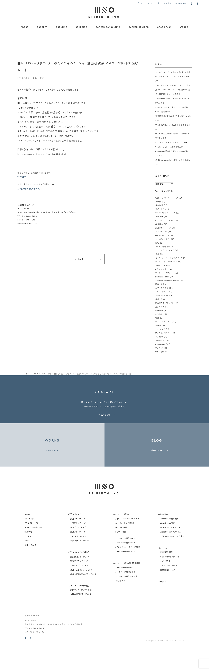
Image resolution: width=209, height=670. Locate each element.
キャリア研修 (165, 585)
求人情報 (159, 335)
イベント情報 (160, 291)
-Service (162, 571)
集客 (157, 242)
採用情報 (168, 3)
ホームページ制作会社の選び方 (128, 600)
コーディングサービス (168, 589)
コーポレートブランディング (166, 261)
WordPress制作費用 (169, 542)
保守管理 (159, 309)
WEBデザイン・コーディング (166, 197)
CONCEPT (42, 27)
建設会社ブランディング (80, 580)
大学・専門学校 (161, 287)
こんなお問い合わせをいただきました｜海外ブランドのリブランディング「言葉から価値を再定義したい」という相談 (172, 89)
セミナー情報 (38, 77)
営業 (157, 253)
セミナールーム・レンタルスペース (168, 257)
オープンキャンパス (163, 320)
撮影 (157, 317)
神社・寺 (158, 298)
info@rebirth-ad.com (27, 223)
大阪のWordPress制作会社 (172, 560)
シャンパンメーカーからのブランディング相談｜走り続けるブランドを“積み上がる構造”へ (173, 76)
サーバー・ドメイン (162, 294)
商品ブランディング (78, 555)
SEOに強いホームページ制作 (127, 571)
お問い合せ (160, 339)
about (28, 538)
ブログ (139, 3)
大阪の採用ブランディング (81, 618)
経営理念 (159, 223)
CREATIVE (61, 27)
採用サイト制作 (121, 551)
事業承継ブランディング (80, 564)
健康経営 (159, 205)
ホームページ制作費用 (124, 591)
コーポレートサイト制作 (124, 547)
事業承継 (159, 216)
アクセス (28, 560)
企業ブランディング (78, 547)
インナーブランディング (164, 220)
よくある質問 (120, 604)
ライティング (160, 328)
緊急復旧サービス (167, 593)
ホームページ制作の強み (125, 566)
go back (88, 259)
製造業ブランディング (79, 585)
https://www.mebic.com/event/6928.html (43, 154)
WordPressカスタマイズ (170, 555)
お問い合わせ (181, 3)
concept (30, 542)
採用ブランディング (163, 227)
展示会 (158, 201)
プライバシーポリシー (33, 551)
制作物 (158, 324)
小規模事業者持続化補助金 (167, 279)
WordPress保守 (167, 547)
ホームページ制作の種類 (125, 562)
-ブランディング (74, 538)
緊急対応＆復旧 (162, 276)
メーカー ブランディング (80, 589)
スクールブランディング (164, 250)
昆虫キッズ (159, 305)
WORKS (184, 27)
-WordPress (164, 538)
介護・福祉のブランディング (81, 593)
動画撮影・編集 (166, 576)
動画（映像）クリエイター (165, 302)
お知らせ (159, 313)
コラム (157, 350)
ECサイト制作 (121, 555)
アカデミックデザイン (163, 331)
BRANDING (81, 27)
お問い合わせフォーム (28, 188)
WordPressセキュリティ (170, 551)
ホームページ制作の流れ (125, 575)
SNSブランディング (78, 560)
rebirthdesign (162, 235)
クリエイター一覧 (153, 3)
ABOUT (25, 27)
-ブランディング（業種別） (78, 576)
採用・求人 (159, 209)
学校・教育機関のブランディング (83, 598)
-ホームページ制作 (121, 538)
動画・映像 (159, 283)
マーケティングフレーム (164, 272)
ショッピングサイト (162, 238)
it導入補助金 (161, 268)
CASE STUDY (164, 27)
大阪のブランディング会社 (81, 613)
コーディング (160, 264)
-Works (162, 605)
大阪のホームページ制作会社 (127, 542)
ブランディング (161, 231)
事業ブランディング (78, 551)
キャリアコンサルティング (165, 212)
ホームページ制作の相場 (125, 595)
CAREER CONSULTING (108, 27)
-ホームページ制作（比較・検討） (126, 587)
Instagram (160, 343)
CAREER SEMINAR (139, 27)
